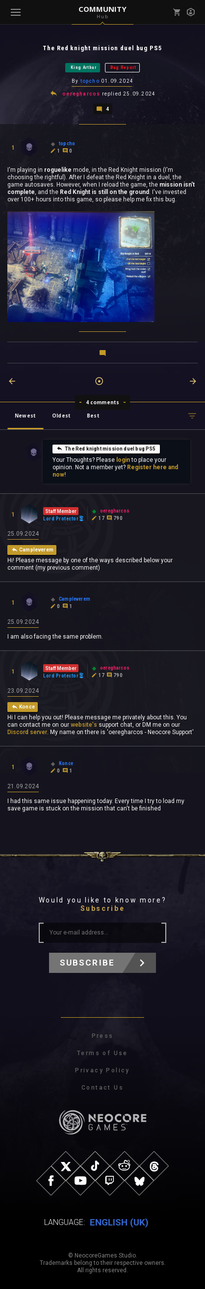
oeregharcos (81, 94)
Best (93, 415)
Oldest (61, 415)
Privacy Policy (102, 1070)
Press (103, 1035)
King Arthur (84, 67)
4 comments (103, 402)
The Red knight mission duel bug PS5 (105, 448)
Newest (25, 415)
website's (84, 724)
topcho (90, 81)
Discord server (27, 732)
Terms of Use (102, 1053)
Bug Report (123, 67)
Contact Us (102, 1087)
